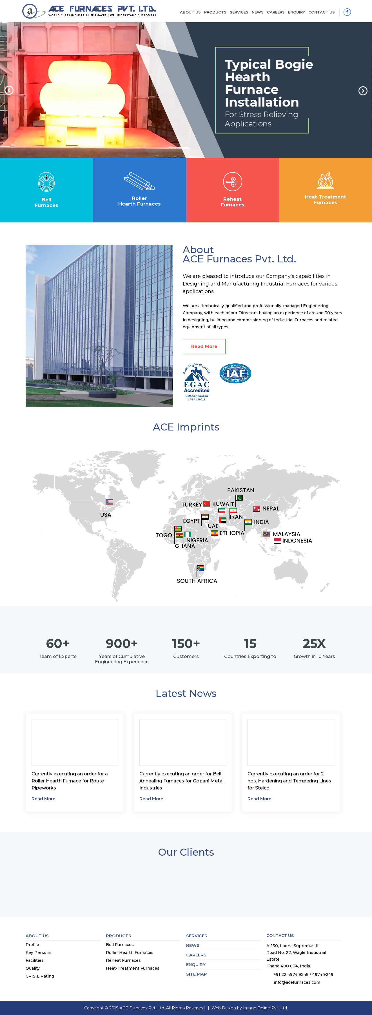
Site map (196, 974)
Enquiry (296, 12)
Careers (276, 12)
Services (239, 12)
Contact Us (321, 12)
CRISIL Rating (40, 976)
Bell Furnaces (120, 944)
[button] (11, 90)
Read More (204, 346)
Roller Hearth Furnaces (129, 952)
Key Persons (39, 952)
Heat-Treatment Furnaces (132, 968)
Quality (33, 968)
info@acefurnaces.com (297, 982)
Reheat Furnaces (123, 960)
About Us (190, 12)
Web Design (223, 1007)
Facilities (35, 960)
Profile (32, 944)
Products (215, 12)
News (258, 12)
